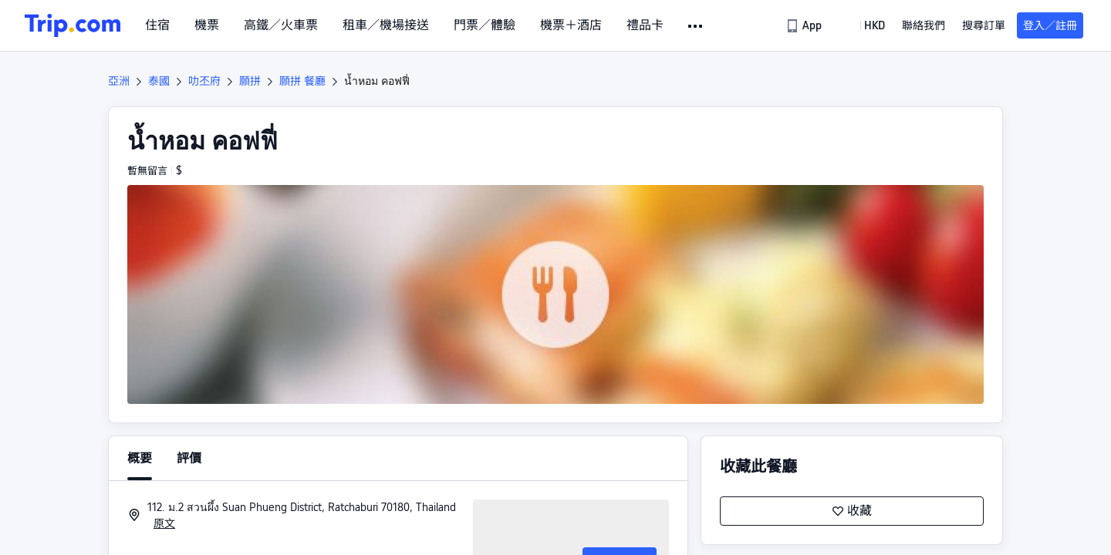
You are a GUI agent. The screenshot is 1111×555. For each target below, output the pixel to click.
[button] (696, 26)
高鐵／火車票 (281, 25)
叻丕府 (204, 81)
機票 (206, 25)
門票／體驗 (484, 25)
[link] (805, 25)
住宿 (157, 25)
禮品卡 (645, 25)
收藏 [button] (852, 511)
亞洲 (119, 81)
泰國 (159, 81)
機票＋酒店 (571, 25)
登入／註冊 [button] (1050, 25)
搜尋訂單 (983, 25)
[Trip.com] (72, 25)
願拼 (250, 81)
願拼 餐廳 (302, 81)
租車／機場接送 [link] (386, 25)
